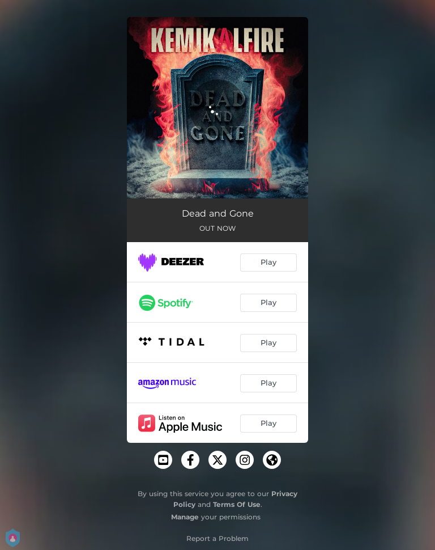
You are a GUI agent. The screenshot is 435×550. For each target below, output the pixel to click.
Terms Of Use (237, 504)
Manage (185, 517)
